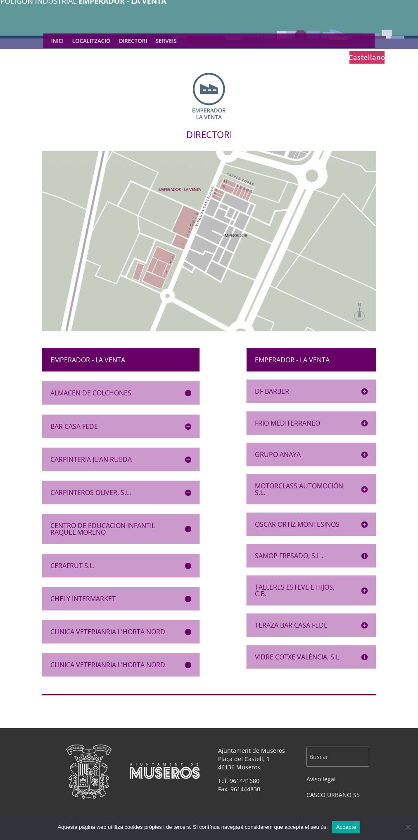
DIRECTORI (139, 41)
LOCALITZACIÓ (101, 41)
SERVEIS (169, 41)
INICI (71, 41)
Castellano (367, 58)
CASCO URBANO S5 (333, 795)
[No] (408, 827)
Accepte (346, 827)
